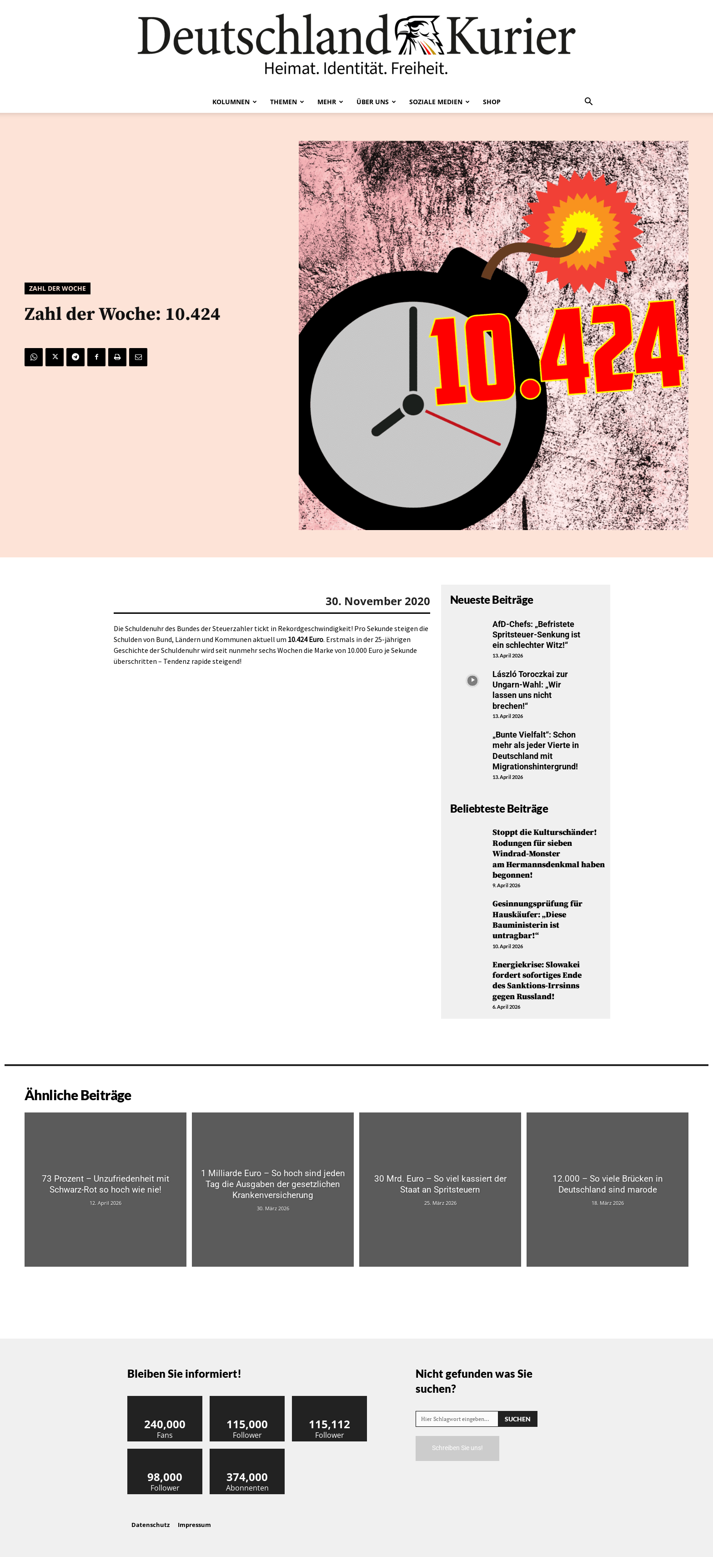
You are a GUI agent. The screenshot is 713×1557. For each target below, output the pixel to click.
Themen (287, 101)
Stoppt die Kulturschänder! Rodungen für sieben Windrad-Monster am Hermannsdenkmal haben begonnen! (548, 853)
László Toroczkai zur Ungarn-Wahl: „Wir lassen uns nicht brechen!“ (530, 690)
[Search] (517, 1419)
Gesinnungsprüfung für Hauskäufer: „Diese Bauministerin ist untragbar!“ (537, 920)
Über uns (376, 101)
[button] (588, 102)
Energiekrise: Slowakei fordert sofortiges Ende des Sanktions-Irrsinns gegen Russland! (537, 981)
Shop (492, 101)
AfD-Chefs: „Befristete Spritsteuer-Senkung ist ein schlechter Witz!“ (536, 634)
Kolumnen (234, 101)
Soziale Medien (439, 101)
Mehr (330, 101)
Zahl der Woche (57, 288)
